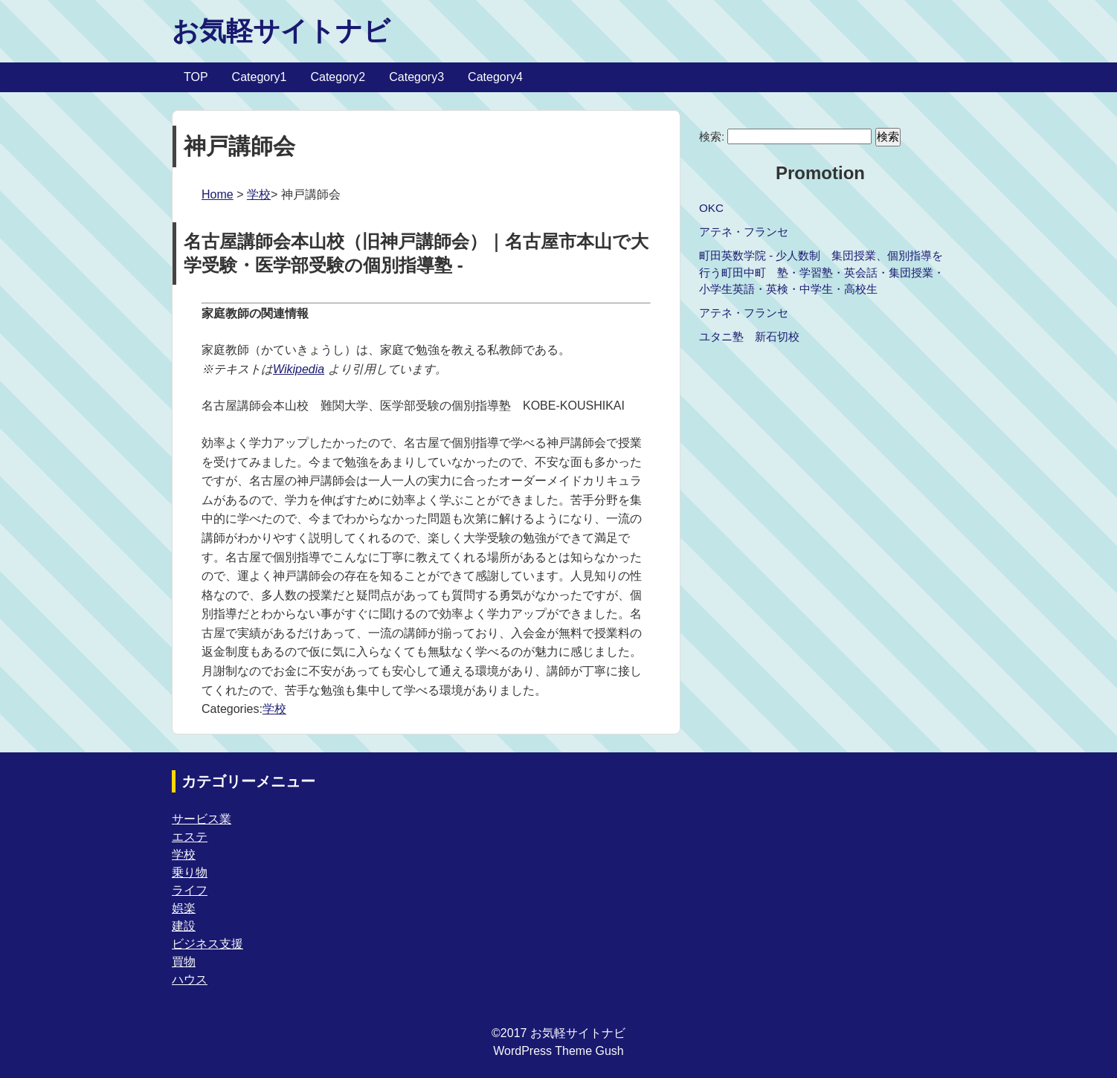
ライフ (189, 890)
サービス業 (201, 819)
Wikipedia (298, 369)
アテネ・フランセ (743, 231)
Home (218, 194)
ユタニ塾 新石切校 (749, 336)
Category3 (416, 77)
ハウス (189, 979)
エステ (189, 836)
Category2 (337, 77)
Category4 (495, 77)
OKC (711, 207)
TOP (196, 77)
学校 (259, 194)
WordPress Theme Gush (558, 1051)
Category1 (259, 77)
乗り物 (189, 872)
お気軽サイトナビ (281, 31)
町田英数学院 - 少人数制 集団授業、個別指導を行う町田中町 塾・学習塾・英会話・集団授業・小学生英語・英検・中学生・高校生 (821, 272)
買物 (184, 961)
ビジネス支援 (207, 943)
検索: (711, 136)
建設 (184, 926)
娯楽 (184, 908)
